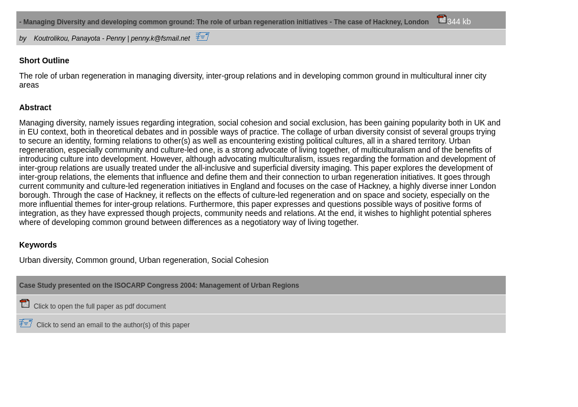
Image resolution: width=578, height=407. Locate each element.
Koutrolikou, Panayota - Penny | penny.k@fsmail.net (121, 38)
